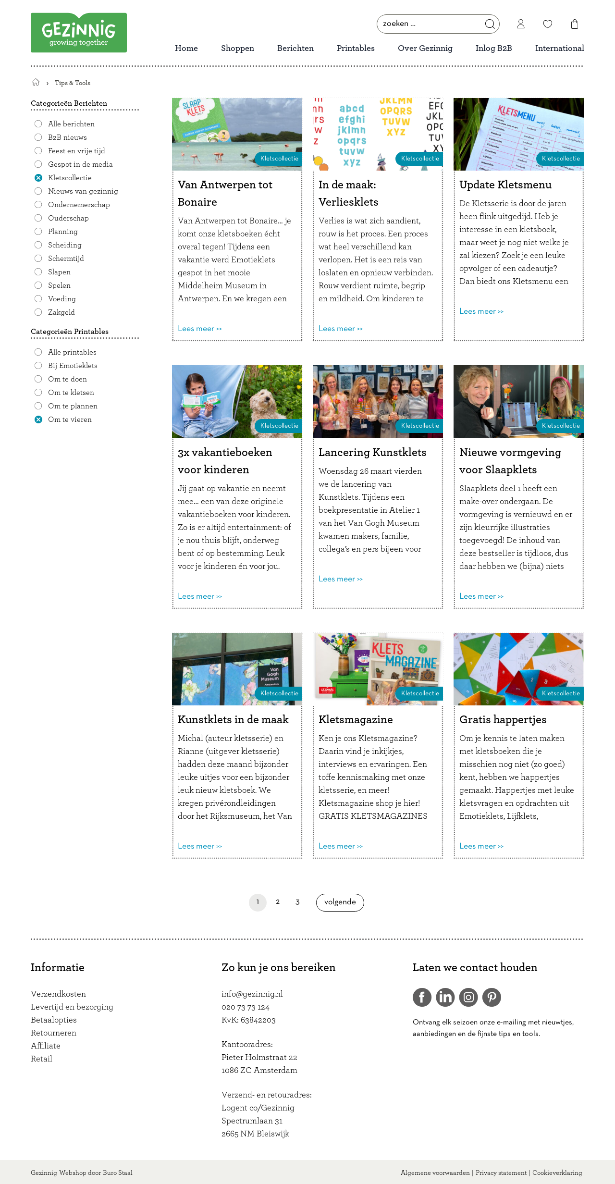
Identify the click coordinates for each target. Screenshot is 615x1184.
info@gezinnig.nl (252, 994)
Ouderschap (68, 218)
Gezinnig (44, 1173)
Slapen (59, 272)
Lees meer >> (200, 329)
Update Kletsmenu (505, 185)
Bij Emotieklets (73, 366)
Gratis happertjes (503, 720)
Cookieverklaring (557, 1173)
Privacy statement (501, 1173)
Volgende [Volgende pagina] (343, 902)
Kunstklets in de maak (233, 720)
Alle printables (72, 352)
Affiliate (46, 1046)
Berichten (295, 48)
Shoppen (237, 48)
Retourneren (53, 1033)
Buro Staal (118, 1173)
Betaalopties (54, 1020)
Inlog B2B (494, 48)
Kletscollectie (70, 178)
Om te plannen (73, 406)
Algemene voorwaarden (435, 1173)
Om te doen (67, 379)
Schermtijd (66, 258)
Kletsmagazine (356, 720)
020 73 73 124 (245, 1007)
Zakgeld (61, 312)
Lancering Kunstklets (373, 452)
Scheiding (65, 245)
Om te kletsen (71, 392)
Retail (41, 1059)
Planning (63, 231)
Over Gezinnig (425, 48)
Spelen (59, 285)
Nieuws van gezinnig (83, 191)
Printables (356, 48)
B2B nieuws (67, 137)
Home (186, 48)
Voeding (62, 299)
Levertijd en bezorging (72, 1007)
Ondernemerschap (79, 205)
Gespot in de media (80, 164)
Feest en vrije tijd (76, 151)
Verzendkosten (58, 994)
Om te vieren (70, 419)
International (559, 48)
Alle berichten (71, 124)
